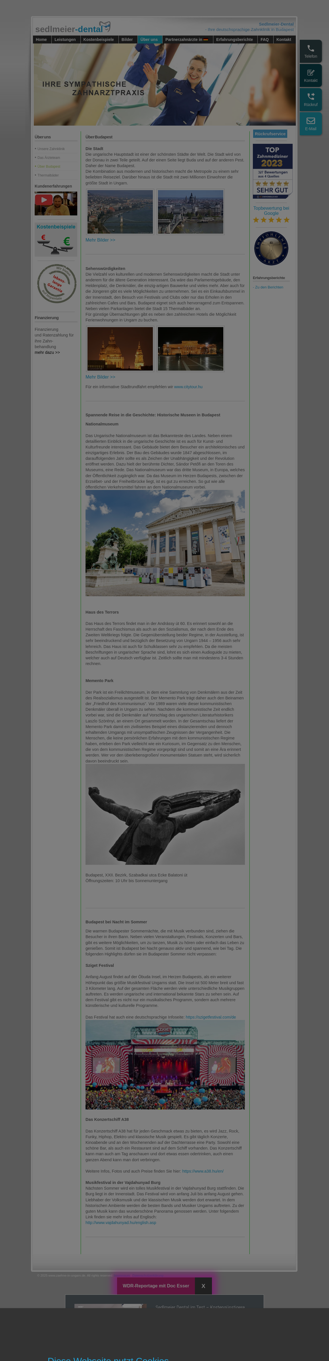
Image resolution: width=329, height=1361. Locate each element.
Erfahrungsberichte (234, 39)
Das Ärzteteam (49, 158)
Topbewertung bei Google (271, 214)
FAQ (265, 39)
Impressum (122, 1275)
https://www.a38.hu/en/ (203, 1171)
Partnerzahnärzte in (187, 39)
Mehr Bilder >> (100, 240)
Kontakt (310, 75)
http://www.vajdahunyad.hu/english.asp (121, 1222)
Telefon (310, 51)
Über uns (149, 39)
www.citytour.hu (188, 387)
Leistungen (65, 39)
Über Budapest (49, 167)
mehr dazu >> (47, 352)
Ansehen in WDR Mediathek (190, 1344)
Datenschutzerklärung (147, 1275)
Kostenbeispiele (99, 39)
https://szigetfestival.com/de (211, 1017)
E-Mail (310, 124)
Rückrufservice (270, 133)
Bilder (127, 39)
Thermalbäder (48, 175)
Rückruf (311, 99)
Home (41, 39)
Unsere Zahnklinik (51, 149)
